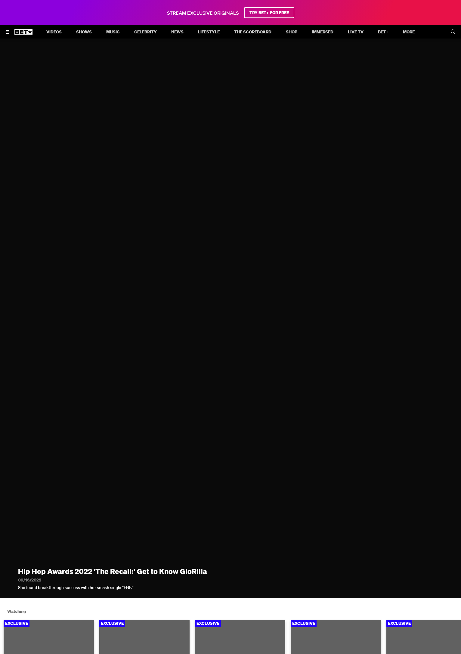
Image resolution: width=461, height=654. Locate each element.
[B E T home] (23, 35)
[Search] (453, 31)
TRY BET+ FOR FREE (269, 12)
